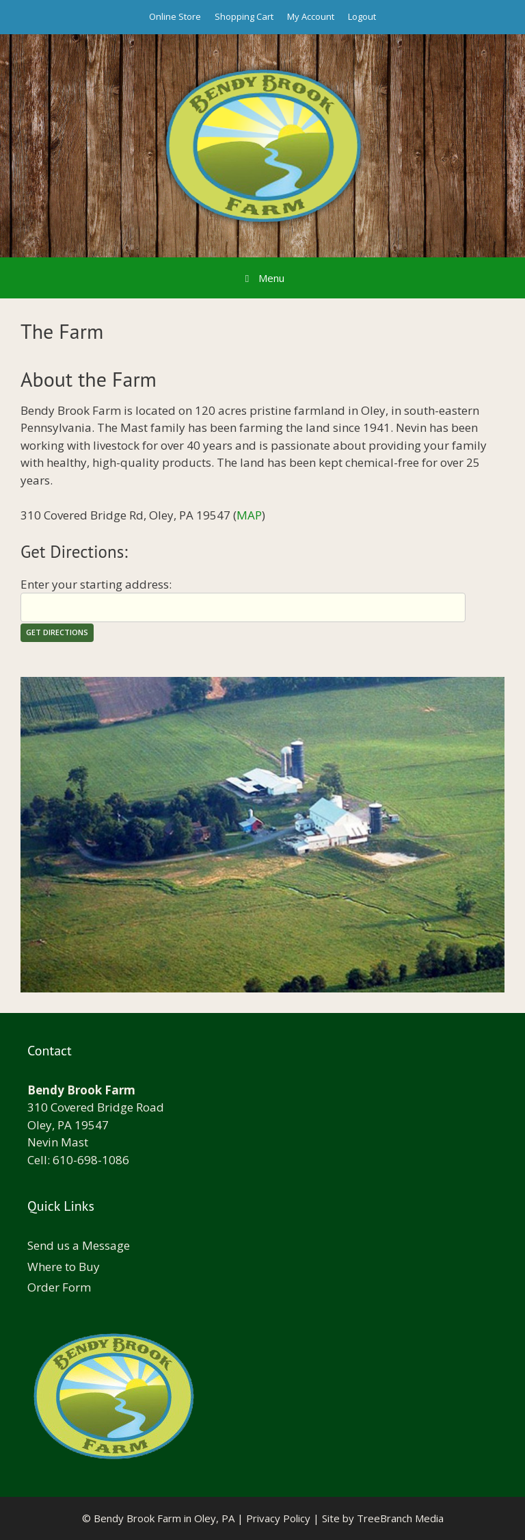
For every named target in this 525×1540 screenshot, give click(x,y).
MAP (249, 515)
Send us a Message (78, 1245)
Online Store (175, 16)
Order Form (59, 1287)
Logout (362, 16)
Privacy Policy (278, 1518)
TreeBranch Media (400, 1518)
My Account (310, 16)
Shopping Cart (244, 16)
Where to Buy (63, 1266)
